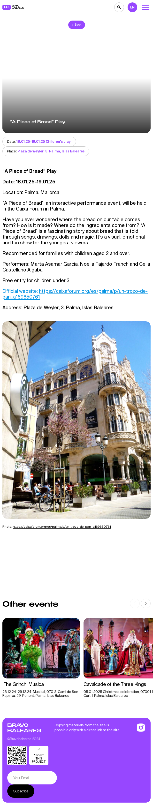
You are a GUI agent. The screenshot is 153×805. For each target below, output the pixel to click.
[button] (135, 603)
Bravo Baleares (24, 728)
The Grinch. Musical (23, 684)
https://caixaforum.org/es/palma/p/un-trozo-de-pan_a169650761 (62, 526)
